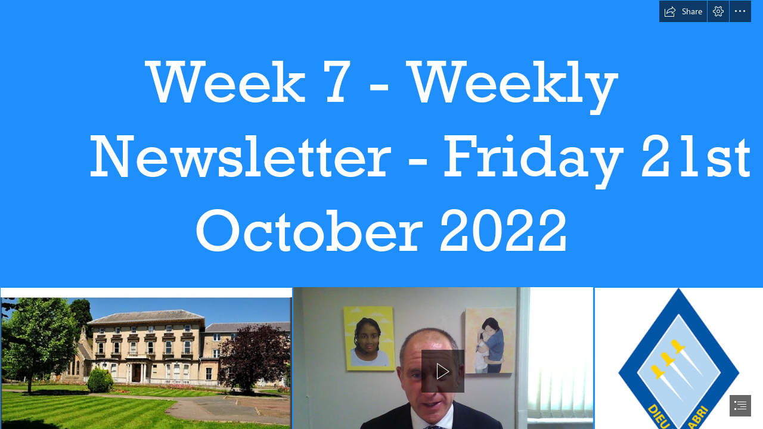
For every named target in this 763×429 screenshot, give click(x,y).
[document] (381, 214)
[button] (683, 11)
